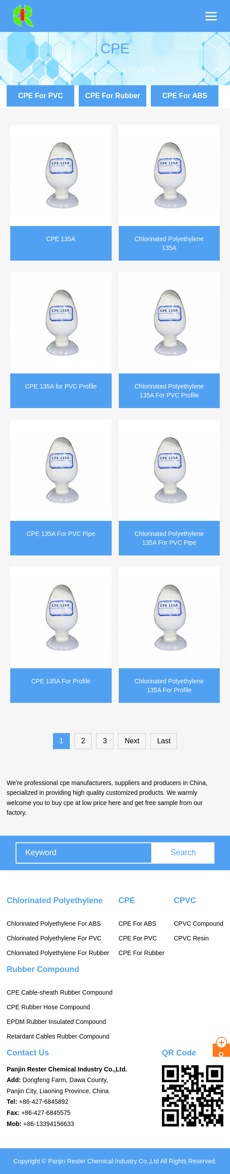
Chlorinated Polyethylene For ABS (54, 923)
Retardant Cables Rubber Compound (58, 1036)
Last (163, 741)
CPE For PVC (40, 95)
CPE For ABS (184, 95)
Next (132, 741)
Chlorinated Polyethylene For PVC (54, 938)
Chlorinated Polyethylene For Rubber (58, 952)
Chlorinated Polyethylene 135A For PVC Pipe (169, 538)
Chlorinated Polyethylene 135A (169, 243)
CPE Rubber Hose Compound (48, 1007)
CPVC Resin (191, 938)
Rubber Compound (43, 969)
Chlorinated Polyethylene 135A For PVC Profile (169, 391)
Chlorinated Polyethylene (55, 900)
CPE (148, 70)
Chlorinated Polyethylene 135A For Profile (169, 686)
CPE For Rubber (112, 95)
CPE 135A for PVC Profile (61, 386)
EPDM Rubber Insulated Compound (56, 1021)
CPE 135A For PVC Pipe (61, 533)
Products (118, 70)
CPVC (185, 900)
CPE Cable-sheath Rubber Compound (60, 992)
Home (84, 70)
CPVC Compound (198, 923)
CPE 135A (60, 238)
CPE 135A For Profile (60, 681)
